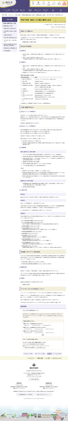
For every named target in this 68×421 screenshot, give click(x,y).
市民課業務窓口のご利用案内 (26, 394)
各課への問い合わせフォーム (43, 394)
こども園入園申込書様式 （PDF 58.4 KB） (33, 222)
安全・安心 (45, 10)
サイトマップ (31, 358)
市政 (61, 10)
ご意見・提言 (40, 358)
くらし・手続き (7, 10)
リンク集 (48, 358)
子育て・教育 (15, 10)
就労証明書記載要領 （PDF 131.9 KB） (32, 231)
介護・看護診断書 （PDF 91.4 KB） (31, 242)
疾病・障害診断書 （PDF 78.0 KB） (31, 239)
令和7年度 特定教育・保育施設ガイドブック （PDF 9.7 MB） (37, 263)
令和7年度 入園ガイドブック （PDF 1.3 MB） (34, 261)
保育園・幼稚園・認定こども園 (9, 23)
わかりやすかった (29, 329)
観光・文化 (22, 10)
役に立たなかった (47, 325)
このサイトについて (57, 358)
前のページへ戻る (29, 353)
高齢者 (30, 10)
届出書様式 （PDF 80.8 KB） (30, 235)
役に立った (27, 325)
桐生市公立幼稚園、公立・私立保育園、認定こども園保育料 (10, 45)
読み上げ (54, 4)
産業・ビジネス (37, 10)
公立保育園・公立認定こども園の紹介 (10, 32)
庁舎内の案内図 (34, 379)
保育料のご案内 (26, 284)
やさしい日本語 (48, 5)
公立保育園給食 (7, 50)
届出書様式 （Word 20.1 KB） (30, 233)
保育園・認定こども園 (7, 25)
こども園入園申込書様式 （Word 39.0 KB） (33, 220)
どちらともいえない (36, 325)
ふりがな (43, 4)
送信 (43, 334)
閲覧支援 (59, 4)
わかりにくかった (50, 329)
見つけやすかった (29, 332)
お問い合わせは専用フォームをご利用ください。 (35, 347)
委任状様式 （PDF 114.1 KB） (30, 245)
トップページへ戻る (41, 353)
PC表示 (49, 353)
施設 (53, 10)
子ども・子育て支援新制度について (30, 310)
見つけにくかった (50, 332)
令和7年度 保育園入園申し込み (10, 37)
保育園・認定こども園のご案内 (29, 41)
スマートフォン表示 (57, 353)
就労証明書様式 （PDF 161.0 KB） (31, 228)
